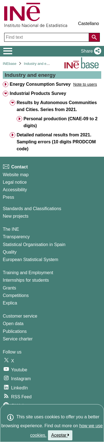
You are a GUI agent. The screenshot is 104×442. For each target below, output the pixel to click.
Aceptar (60, 435)
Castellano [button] (88, 23)
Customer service (20, 316)
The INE (11, 229)
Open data (13, 323)
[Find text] (47, 37)
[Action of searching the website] (94, 37)
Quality (10, 252)
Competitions (16, 295)
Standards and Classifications (32, 208)
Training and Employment (28, 272)
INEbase (9, 64)
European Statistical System (30, 259)
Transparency (16, 236)
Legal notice (15, 182)
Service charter (18, 339)
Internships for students (26, 280)
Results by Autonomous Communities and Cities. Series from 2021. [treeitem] (57, 106)
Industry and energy (39, 64)
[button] (90, 51)
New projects (15, 216)
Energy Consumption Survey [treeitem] (40, 84)
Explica (10, 303)
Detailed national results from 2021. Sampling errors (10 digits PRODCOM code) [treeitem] (56, 141)
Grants (9, 288)
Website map (16, 174)
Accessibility (15, 189)
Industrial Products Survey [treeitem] (38, 93)
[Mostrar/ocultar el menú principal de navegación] (8, 51)
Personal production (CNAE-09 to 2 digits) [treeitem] (61, 122)
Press (8, 197)
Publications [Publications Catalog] (15, 331)
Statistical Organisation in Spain (34, 244)
